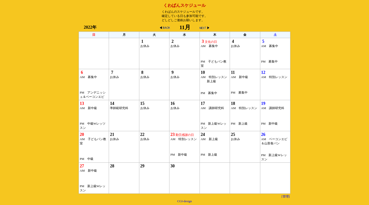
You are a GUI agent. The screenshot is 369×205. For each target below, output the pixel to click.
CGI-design (184, 201)
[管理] (285, 196)
